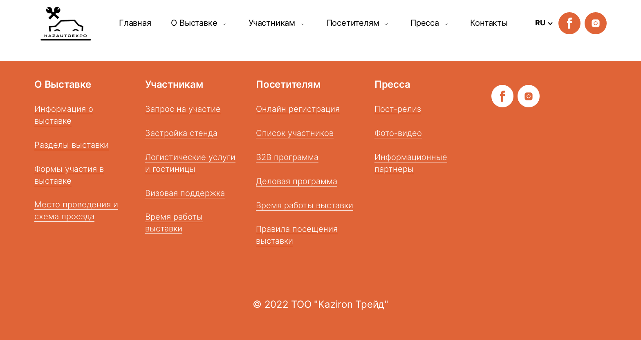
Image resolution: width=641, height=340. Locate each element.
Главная (135, 23)
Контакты (488, 23)
